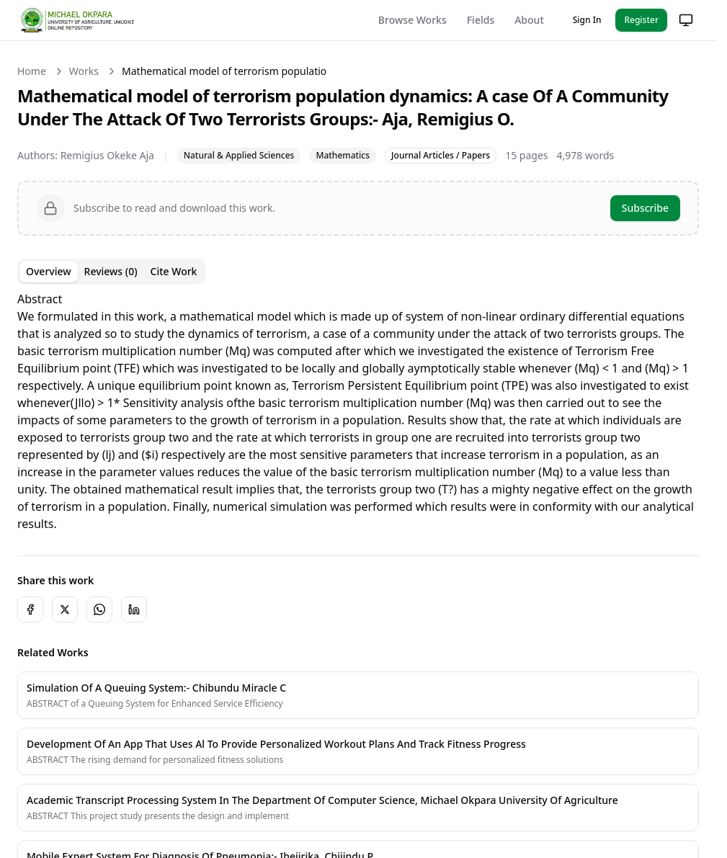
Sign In (587, 20)
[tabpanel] (358, 411)
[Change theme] (686, 20)
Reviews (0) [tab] (111, 271)
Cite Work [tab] (174, 271)
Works (84, 71)
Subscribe (645, 208)
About (529, 20)
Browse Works (412, 20)
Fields (480, 20)
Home (31, 71)
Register (641, 20)
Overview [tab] (48, 271)
